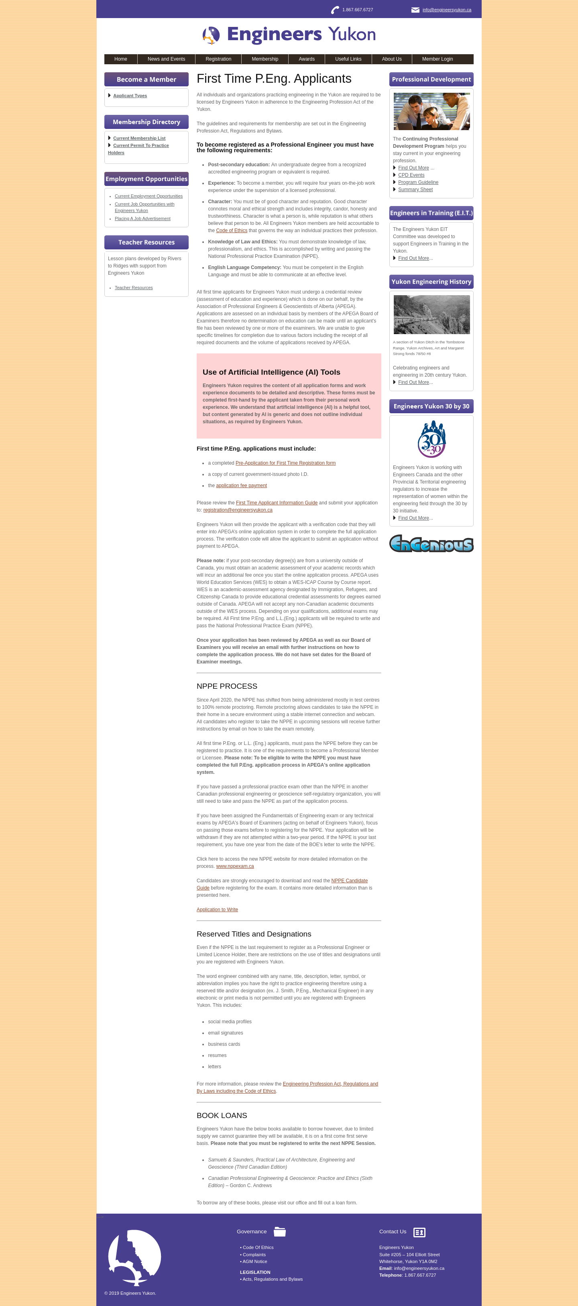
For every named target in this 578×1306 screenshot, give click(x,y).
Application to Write (217, 909)
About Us (392, 59)
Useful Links (348, 59)
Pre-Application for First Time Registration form (286, 463)
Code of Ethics (231, 230)
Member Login (437, 59)
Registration (218, 59)
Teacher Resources (134, 287)
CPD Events (411, 175)
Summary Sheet (415, 189)
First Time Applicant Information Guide (276, 503)
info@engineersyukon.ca (447, 9)
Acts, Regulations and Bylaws (273, 1279)
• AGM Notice (253, 1261)
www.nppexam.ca (235, 866)
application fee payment (241, 485)
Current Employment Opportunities (149, 196)
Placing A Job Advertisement (143, 218)
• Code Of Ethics (257, 1247)
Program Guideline (418, 182)
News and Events (166, 59)
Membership (265, 59)
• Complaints (253, 1254)
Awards (307, 59)
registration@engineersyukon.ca (238, 510)
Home (120, 59)
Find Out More (413, 168)
